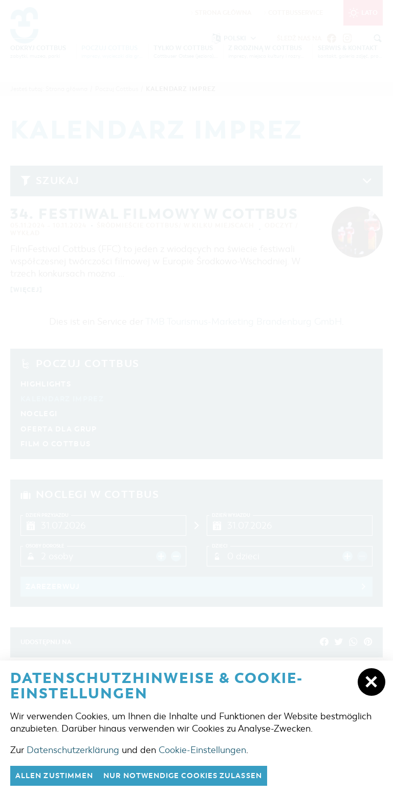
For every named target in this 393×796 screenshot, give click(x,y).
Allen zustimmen (57, 775)
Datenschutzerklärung (73, 749)
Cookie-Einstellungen (202, 749)
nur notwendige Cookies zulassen (194, 775)
